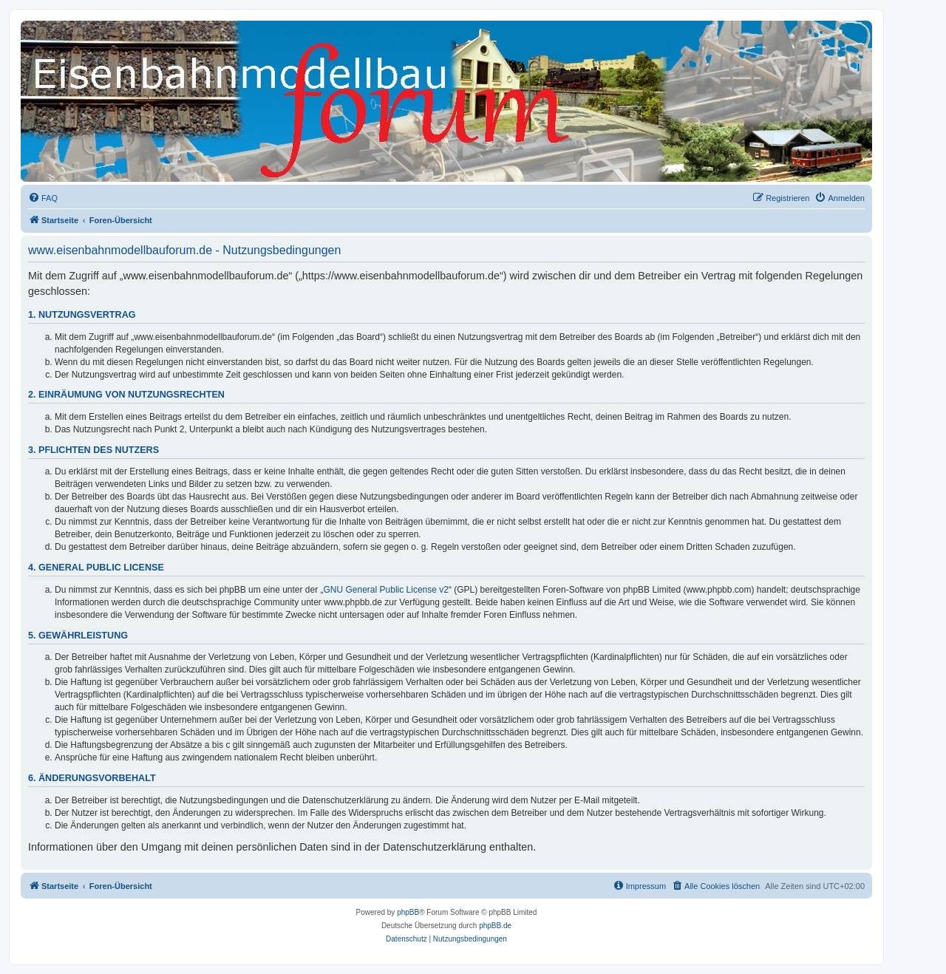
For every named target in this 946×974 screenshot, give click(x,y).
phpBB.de (495, 926)
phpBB (408, 912)
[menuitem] (43, 198)
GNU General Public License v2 (386, 590)
